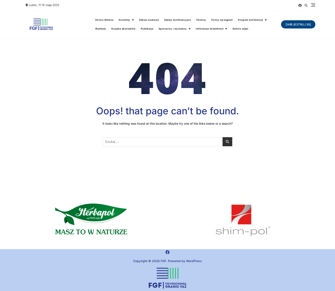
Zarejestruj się (298, 24)
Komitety (124, 19)
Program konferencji (250, 19)
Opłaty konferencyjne (177, 19)
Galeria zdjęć (240, 28)
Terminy (201, 19)
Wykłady (100, 28)
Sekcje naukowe (149, 19)
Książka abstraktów (123, 28)
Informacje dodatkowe (209, 28)
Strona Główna (104, 19)
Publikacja (147, 28)
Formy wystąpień (222, 19)
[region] (243, 220)
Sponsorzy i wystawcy (173, 28)
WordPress (194, 261)
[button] (92, 220)
